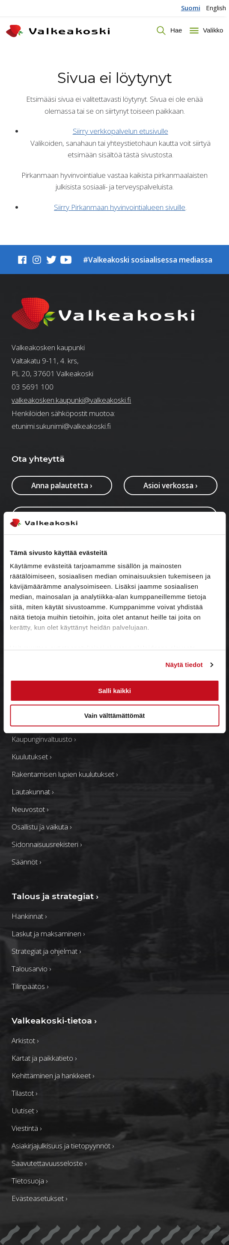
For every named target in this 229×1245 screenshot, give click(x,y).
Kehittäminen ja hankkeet (53, 1075)
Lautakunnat (33, 792)
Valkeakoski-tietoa (54, 1020)
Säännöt (26, 862)
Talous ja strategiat (55, 896)
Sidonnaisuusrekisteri (47, 844)
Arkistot (25, 1040)
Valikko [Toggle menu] (212, 30)
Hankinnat (29, 916)
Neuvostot (30, 809)
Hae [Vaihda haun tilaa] (175, 30)
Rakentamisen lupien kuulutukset (65, 774)
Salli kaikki (114, 690)
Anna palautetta (61, 485)
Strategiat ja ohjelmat (46, 951)
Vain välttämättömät (114, 715)
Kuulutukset (31, 756)
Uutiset (25, 1110)
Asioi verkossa (170, 485)
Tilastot (24, 1093)
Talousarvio (31, 969)
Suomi (190, 7)
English (216, 7)
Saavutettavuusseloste (49, 1163)
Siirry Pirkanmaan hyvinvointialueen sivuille (119, 207)
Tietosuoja (30, 1181)
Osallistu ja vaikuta (41, 827)
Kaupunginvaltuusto (44, 739)
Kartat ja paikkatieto (44, 1058)
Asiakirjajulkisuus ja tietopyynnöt (63, 1146)
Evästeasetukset (39, 1198)
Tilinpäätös (30, 986)
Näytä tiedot (184, 664)
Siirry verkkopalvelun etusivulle (120, 131)
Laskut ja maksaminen (48, 933)
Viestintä (27, 1128)
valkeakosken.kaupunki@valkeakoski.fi (71, 400)
